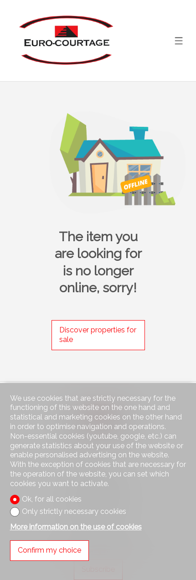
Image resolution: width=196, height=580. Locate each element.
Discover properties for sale (97, 335)
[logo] (65, 40)
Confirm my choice (49, 550)
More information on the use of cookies (76, 527)
